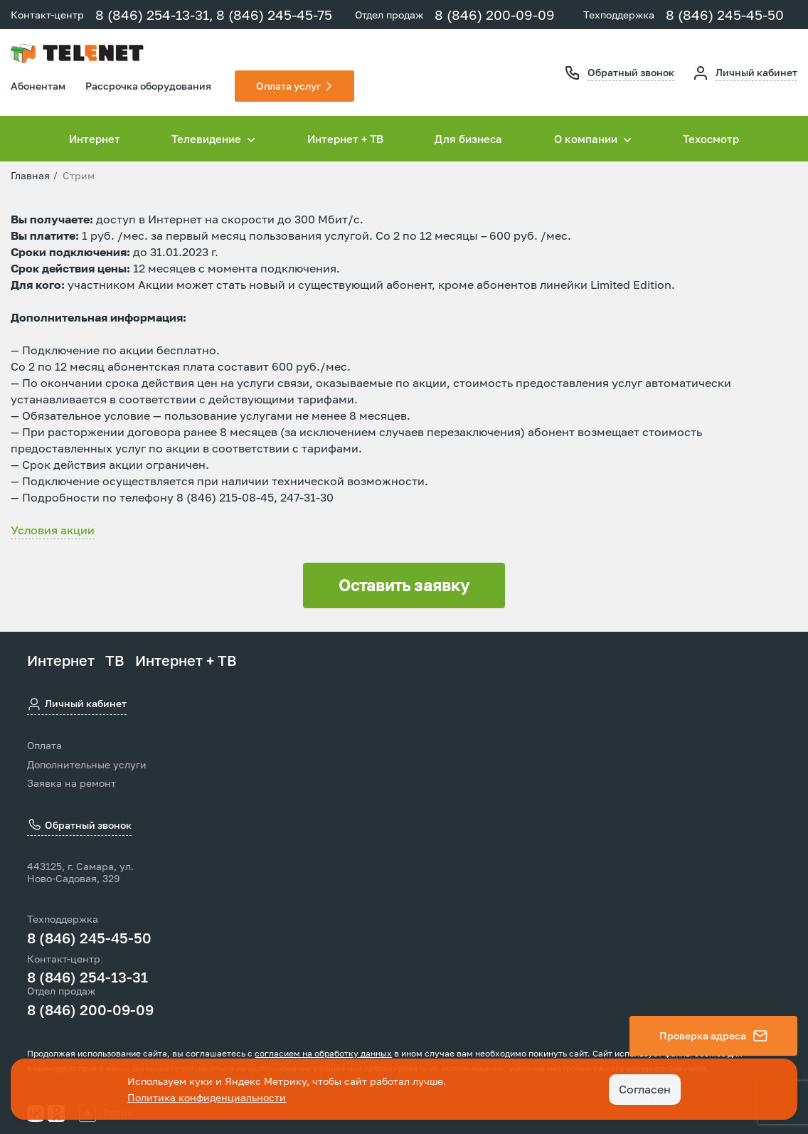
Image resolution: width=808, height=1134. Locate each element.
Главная (30, 175)
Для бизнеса (468, 138)
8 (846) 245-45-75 (274, 14)
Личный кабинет (756, 72)
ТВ (114, 660)
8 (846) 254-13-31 (87, 976)
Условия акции (53, 530)
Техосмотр (711, 138)
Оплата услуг (288, 86)
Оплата (44, 745)
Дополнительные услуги (87, 764)
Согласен (645, 1089)
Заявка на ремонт (71, 783)
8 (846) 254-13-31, (154, 14)
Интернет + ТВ (345, 138)
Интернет (94, 138)
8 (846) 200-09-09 (495, 14)
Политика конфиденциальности (206, 1097)
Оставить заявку (404, 585)
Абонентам (38, 86)
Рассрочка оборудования (148, 86)
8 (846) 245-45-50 (725, 14)
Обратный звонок (631, 72)
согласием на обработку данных (323, 1053)
